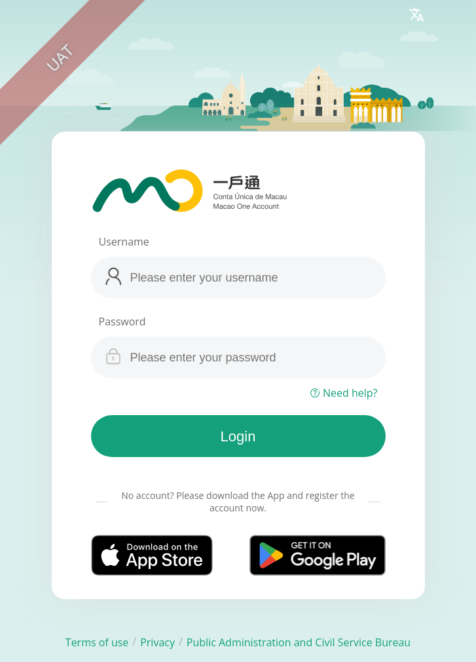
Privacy (157, 642)
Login (238, 436)
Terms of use (97, 642)
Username (124, 241)
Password (122, 321)
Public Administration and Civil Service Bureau (299, 642)
